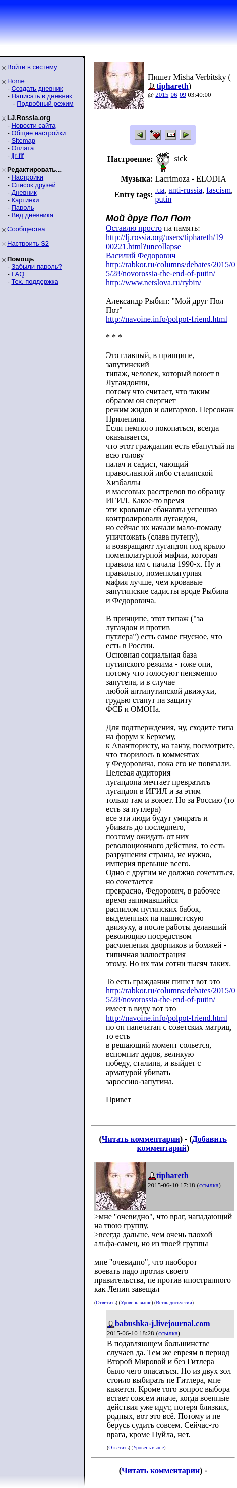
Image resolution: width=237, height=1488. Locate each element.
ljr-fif (17, 155)
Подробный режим (45, 103)
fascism (218, 190)
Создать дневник (37, 88)
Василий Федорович (140, 255)
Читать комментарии (141, 1139)
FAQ (17, 274)
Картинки (25, 200)
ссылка (209, 1185)
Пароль (22, 207)
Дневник (23, 192)
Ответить (105, 1302)
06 (174, 94)
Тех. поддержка (34, 281)
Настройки (27, 177)
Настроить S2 (28, 243)
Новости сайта (33, 125)
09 (183, 94)
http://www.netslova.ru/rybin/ (153, 282)
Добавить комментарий (182, 1143)
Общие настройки (38, 133)
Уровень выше (136, 1302)
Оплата (22, 148)
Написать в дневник (41, 96)
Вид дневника (32, 215)
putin (163, 199)
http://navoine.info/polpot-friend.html (166, 319)
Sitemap (23, 140)
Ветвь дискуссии (174, 1302)
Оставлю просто (134, 228)
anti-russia (186, 190)
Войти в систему (32, 67)
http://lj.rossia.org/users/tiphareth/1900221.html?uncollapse (164, 242)
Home (16, 81)
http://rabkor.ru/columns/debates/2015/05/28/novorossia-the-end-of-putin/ (170, 269)
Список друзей (33, 185)
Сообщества (26, 229)
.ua (159, 190)
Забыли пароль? (36, 266)
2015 (161, 94)
